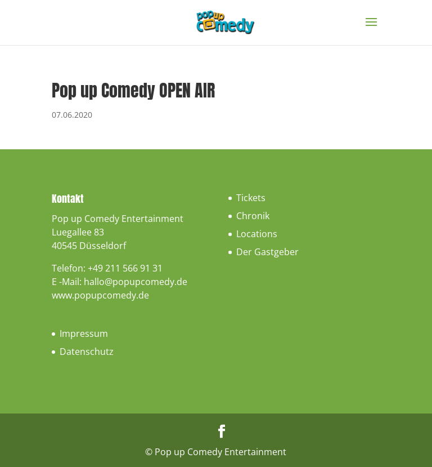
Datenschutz (87, 351)
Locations (256, 234)
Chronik (252, 216)
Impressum (84, 333)
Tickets (251, 198)
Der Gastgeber (267, 252)
